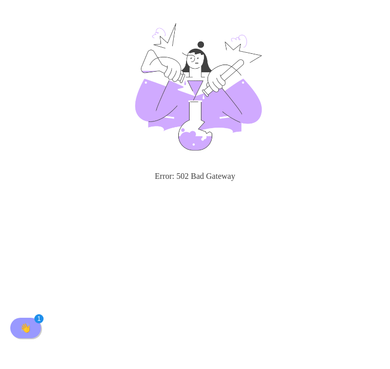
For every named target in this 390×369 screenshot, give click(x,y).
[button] (25, 328)
